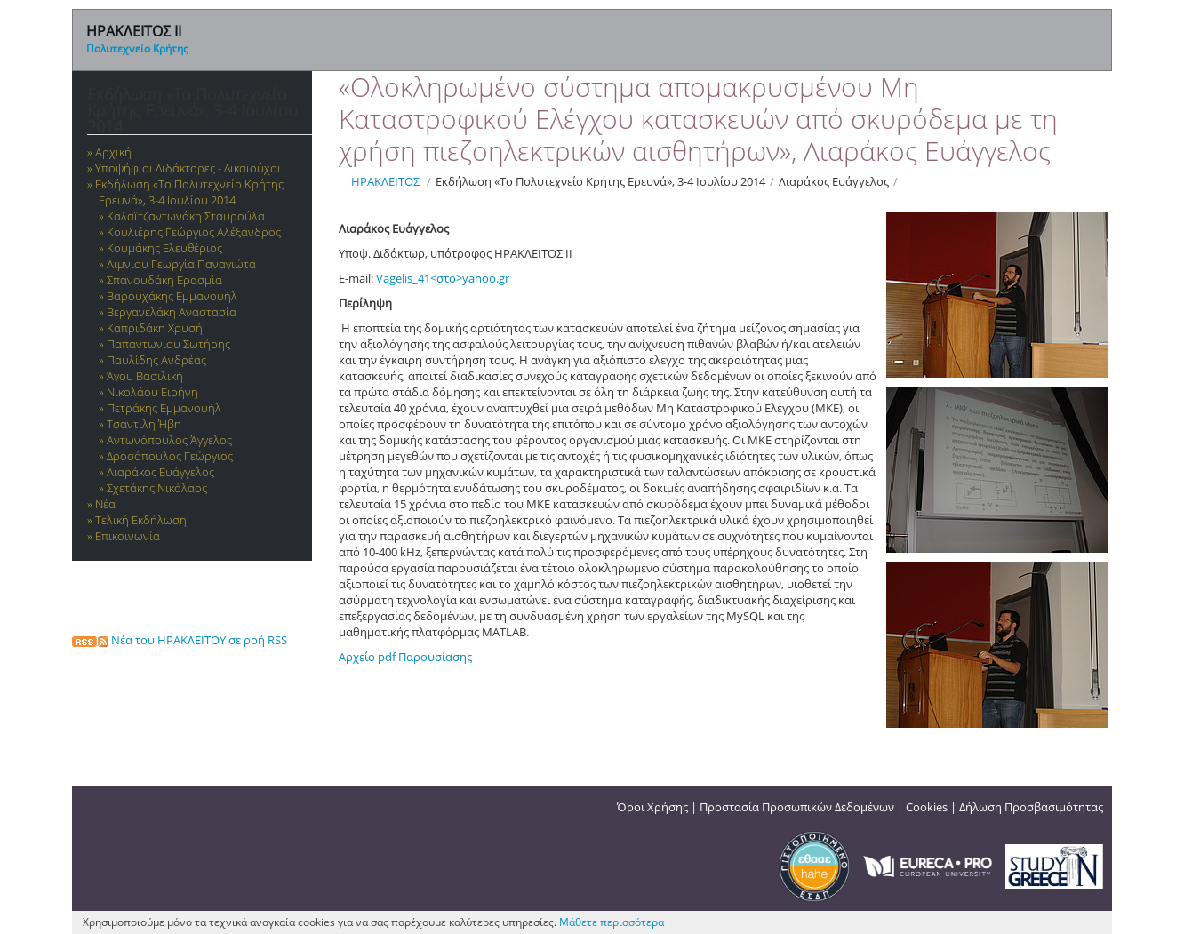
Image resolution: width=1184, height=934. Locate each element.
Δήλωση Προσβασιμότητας (1031, 807)
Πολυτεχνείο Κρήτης (137, 48)
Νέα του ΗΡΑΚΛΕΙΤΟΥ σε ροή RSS (179, 640)
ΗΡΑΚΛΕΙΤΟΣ (385, 181)
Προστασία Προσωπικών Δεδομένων (797, 807)
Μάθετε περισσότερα (611, 922)
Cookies (927, 807)
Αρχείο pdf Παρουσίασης (405, 657)
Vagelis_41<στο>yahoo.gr (442, 278)
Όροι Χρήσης (652, 807)
